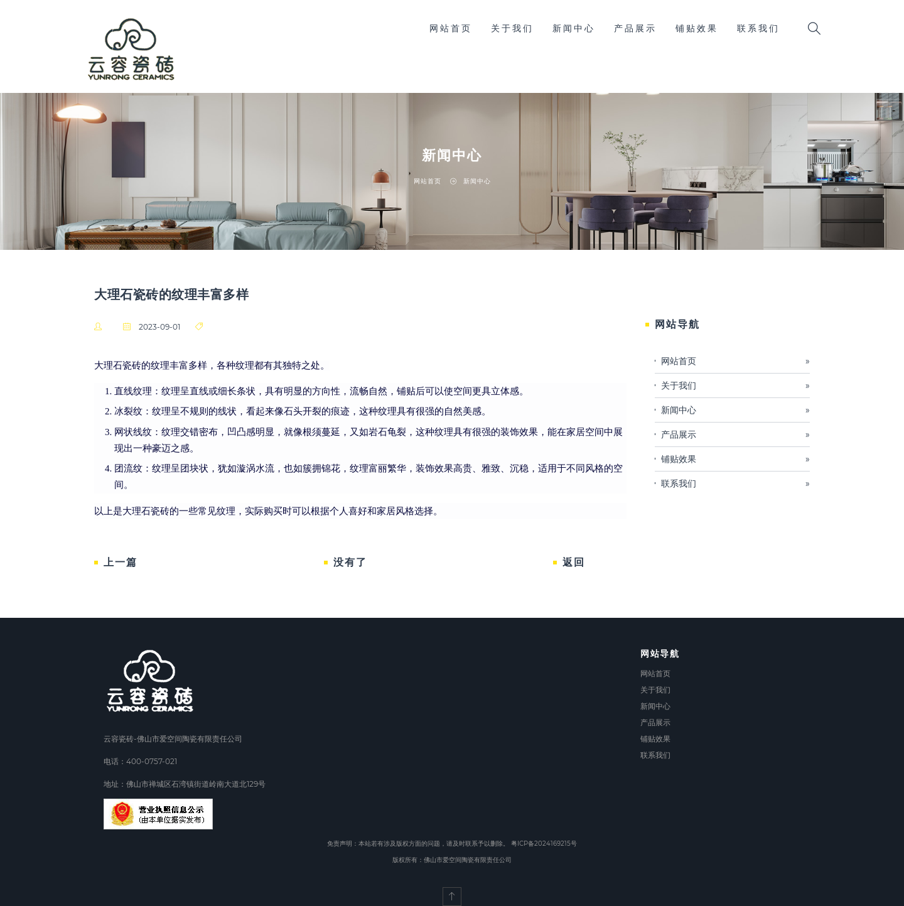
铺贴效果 (696, 28)
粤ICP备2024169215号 (544, 843)
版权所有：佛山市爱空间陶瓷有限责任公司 (452, 860)
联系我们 (758, 28)
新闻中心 (573, 28)
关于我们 (512, 28)
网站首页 (450, 28)
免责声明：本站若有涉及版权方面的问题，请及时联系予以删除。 (418, 843)
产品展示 (635, 28)
